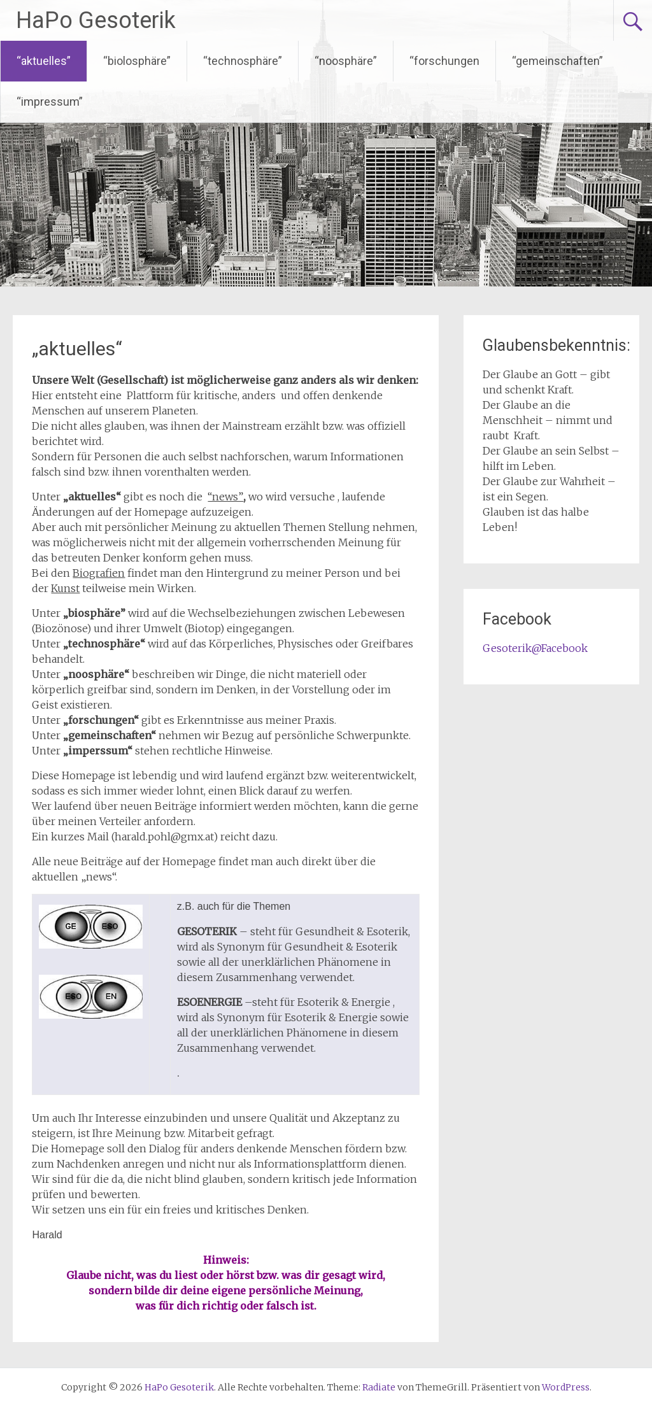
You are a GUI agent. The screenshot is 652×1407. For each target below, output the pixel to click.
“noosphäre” (346, 60)
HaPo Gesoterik (96, 20)
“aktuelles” (44, 60)
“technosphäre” (242, 60)
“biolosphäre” (137, 60)
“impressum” (50, 101)
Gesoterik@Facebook (535, 648)
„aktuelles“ (77, 348)
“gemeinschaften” (557, 60)
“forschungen (444, 60)
